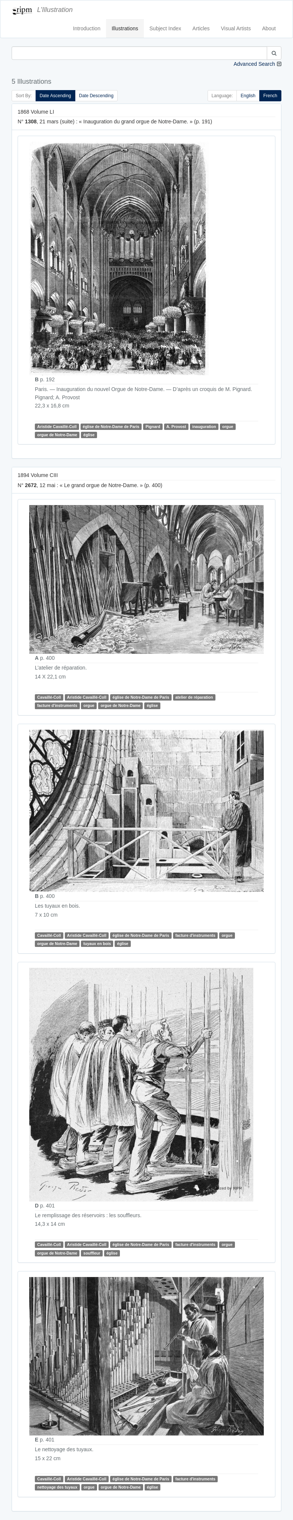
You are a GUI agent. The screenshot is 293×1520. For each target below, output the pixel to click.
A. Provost (176, 426)
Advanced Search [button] (254, 64)
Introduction (86, 28)
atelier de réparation (194, 697)
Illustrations (125, 28)
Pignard (152, 426)
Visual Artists (236, 28)
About (269, 28)
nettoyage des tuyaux (57, 1487)
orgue (227, 426)
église (89, 435)
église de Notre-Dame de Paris (111, 426)
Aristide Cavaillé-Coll (56, 426)
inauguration (204, 426)
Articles (201, 28)
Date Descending (96, 95)
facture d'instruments (57, 705)
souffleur (92, 1253)
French (270, 95)
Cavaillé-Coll (49, 697)
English (248, 95)
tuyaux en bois (97, 943)
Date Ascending (55, 95)
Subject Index (165, 28)
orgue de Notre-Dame (57, 435)
